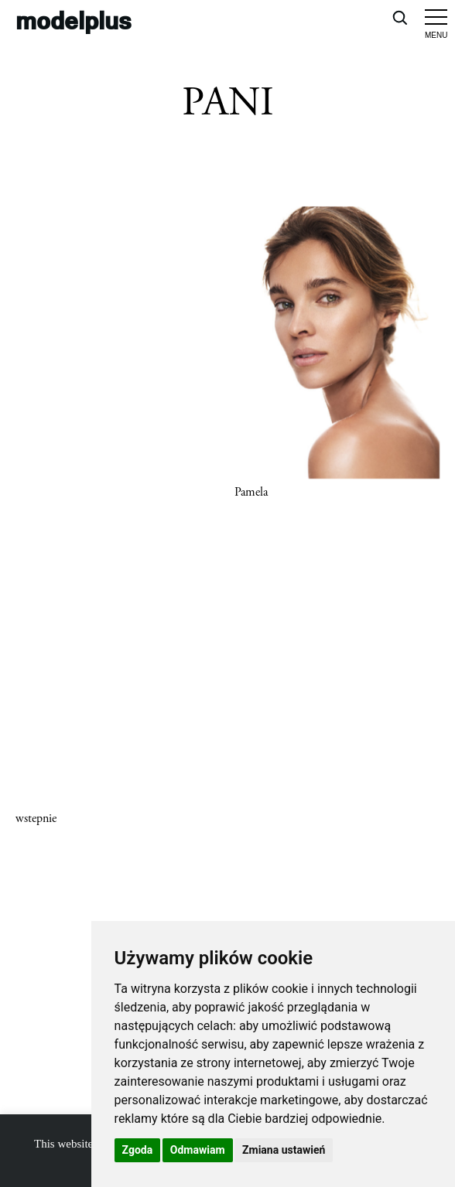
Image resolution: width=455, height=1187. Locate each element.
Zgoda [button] (137, 1150)
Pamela (251, 492)
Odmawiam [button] (197, 1150)
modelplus (73, 20)
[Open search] (399, 17)
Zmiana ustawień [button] (283, 1150)
